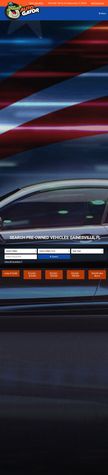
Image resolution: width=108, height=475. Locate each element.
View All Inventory (13, 262)
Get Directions (97, 3)
